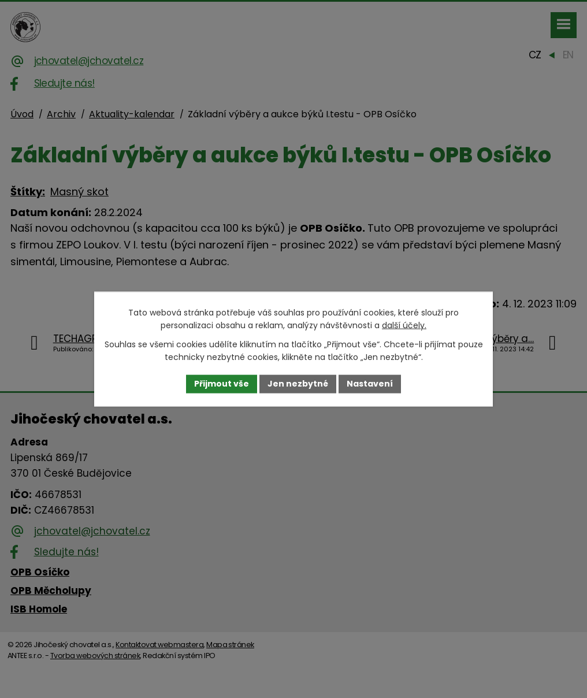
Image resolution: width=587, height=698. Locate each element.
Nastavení (370, 383)
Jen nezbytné (298, 383)
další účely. (404, 325)
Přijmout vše (221, 383)
